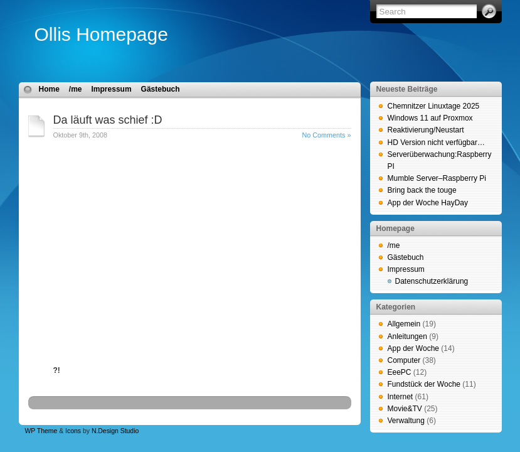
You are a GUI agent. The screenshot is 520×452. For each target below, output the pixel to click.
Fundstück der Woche (424, 384)
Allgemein (404, 324)
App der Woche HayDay (428, 202)
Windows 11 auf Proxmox (430, 118)
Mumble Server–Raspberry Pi (437, 178)
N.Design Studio (115, 431)
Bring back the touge (422, 190)
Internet (400, 396)
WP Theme (41, 431)
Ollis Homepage (101, 34)
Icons (73, 431)
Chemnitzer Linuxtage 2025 (434, 106)
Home (49, 89)
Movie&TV (405, 408)
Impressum (112, 89)
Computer (404, 360)
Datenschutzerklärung (432, 281)
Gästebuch (160, 89)
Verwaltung (406, 420)
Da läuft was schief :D (107, 120)
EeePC (399, 372)
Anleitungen (407, 336)
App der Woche (414, 348)
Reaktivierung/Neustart (426, 130)
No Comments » (326, 135)
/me (75, 89)
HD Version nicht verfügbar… (436, 142)
